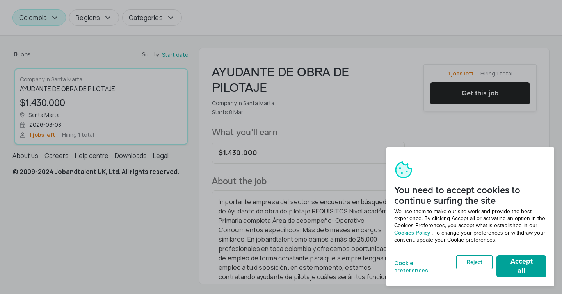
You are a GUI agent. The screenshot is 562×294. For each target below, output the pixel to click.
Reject (474, 262)
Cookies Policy (413, 232)
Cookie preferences (411, 266)
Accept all (521, 266)
